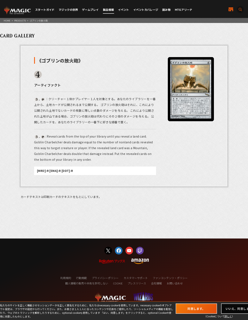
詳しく (228, 316)
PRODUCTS (20, 20)
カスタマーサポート (136, 278)
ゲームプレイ (90, 10)
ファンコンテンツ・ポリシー (170, 278)
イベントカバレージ (145, 10)
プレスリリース (137, 283)
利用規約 (65, 278)
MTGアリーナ (183, 10)
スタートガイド (45, 10)
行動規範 (81, 278)
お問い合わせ (175, 283)
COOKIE (118, 283)
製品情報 (108, 10)
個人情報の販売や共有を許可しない (86, 283)
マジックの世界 (68, 10)
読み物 (166, 10)
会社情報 (156, 283)
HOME (7, 20)
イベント (123, 10)
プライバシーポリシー (105, 278)
